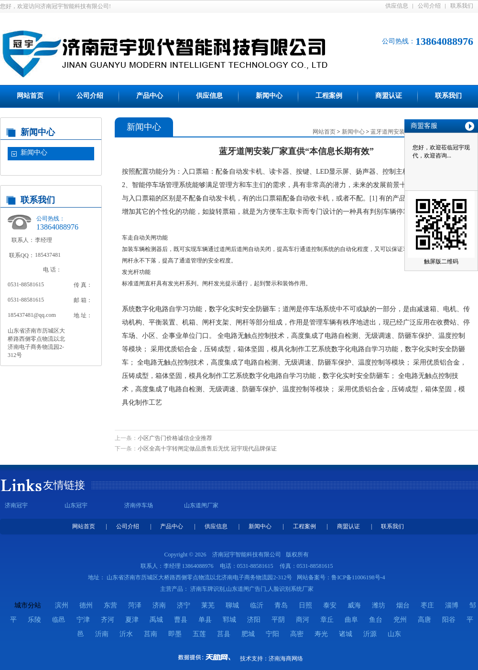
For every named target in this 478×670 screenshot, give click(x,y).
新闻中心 (269, 95)
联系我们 (461, 5)
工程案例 (328, 95)
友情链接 (64, 485)
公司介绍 (429, 5)
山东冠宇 (76, 505)
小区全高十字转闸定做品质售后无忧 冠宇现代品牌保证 (207, 448)
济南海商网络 (286, 658)
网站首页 (30, 95)
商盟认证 (388, 95)
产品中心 (149, 95)
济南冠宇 (16, 505)
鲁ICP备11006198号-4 (358, 577)
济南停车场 (138, 505)
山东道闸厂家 (201, 505)
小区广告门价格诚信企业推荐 (175, 438)
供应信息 (396, 5)
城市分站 (27, 605)
